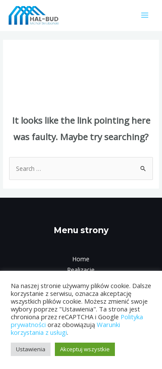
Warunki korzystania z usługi (65, 328)
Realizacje (81, 270)
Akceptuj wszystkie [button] (85, 349)
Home (81, 259)
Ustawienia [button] (30, 349)
